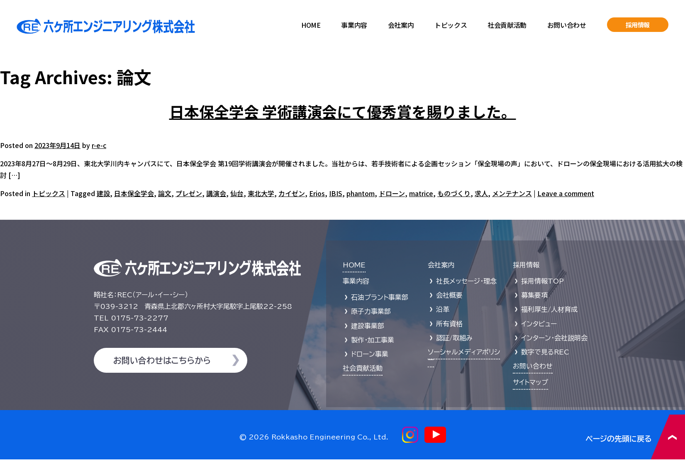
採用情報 (638, 24)
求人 (481, 193)
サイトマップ (530, 382)
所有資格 (449, 323)
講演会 (216, 193)
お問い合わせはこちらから (162, 360)
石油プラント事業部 (379, 297)
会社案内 (401, 25)
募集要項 (534, 295)
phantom (360, 193)
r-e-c (99, 145)
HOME (310, 25)
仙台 (237, 193)
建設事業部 (367, 326)
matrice (421, 193)
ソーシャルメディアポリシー (464, 356)
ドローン (392, 193)
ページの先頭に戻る (635, 436)
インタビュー (539, 323)
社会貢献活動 (507, 25)
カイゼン (291, 193)
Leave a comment (565, 193)
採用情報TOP (542, 281)
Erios (317, 193)
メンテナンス (512, 193)
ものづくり (453, 193)
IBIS (335, 193)
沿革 (442, 309)
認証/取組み (454, 338)
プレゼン (189, 193)
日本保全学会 (134, 193)
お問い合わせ (566, 25)
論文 (164, 193)
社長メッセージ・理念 (466, 281)
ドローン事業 (369, 354)
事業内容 (354, 25)
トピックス (450, 25)
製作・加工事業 (372, 340)
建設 (103, 193)
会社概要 (449, 295)
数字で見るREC (545, 352)
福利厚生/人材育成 (549, 309)
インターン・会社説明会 (554, 338)
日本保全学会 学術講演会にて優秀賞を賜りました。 (342, 111)
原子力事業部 (371, 311)
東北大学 (261, 193)
